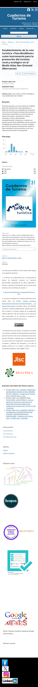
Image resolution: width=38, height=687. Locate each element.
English (5, 450)
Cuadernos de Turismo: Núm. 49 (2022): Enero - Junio (20, 395)
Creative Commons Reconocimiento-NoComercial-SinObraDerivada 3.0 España (19, 303)
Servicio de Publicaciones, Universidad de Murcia (20, 292)
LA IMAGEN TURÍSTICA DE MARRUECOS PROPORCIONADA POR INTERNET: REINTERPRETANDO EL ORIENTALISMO (20, 413)
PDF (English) (30, 73)
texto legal (10, 306)
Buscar (19, 36)
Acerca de (30, 28)
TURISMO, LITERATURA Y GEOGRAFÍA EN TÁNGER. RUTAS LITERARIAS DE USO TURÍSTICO (21, 392)
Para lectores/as (8, 431)
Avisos (21, 28)
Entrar (35, 1)
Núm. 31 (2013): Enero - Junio (25, 42)
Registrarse (27, 1)
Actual (5, 28)
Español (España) (8, 453)
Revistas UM (17, 1)
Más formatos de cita (9, 249)
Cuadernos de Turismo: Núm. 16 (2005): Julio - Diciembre (19, 417)
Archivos (13, 28)
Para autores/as (8, 434)
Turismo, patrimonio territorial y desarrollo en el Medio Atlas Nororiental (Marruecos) (20, 402)
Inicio (3, 42)
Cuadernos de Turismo (19, 17)
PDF (20, 73)
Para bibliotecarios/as (9, 437)
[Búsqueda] (19, 33)
